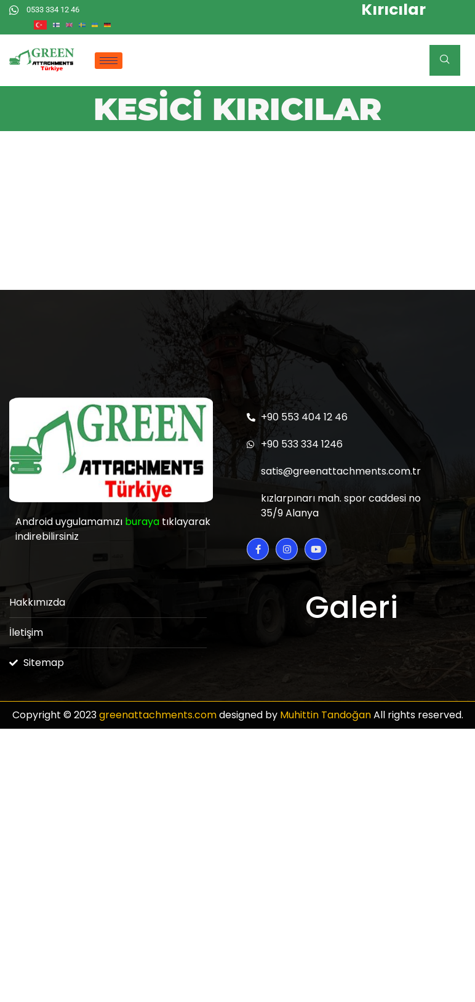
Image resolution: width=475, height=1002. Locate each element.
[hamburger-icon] (108, 60)
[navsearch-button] (444, 60)
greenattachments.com (158, 715)
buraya (142, 522)
